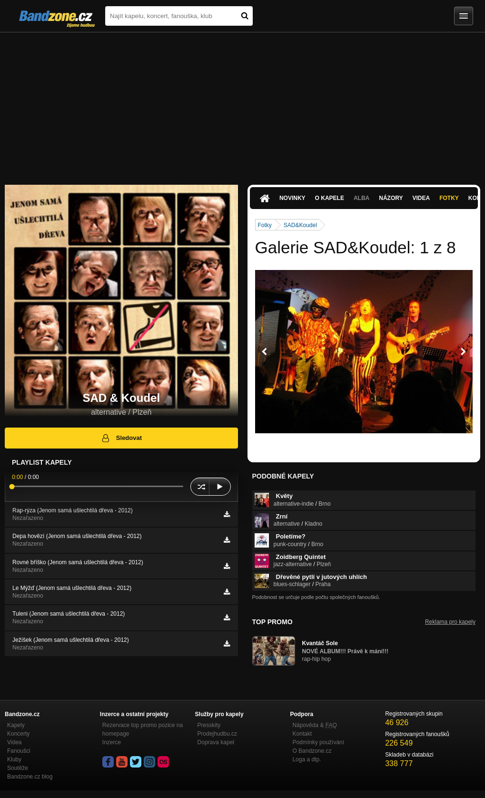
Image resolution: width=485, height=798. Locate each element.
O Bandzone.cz (311, 751)
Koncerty (18, 733)
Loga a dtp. (306, 759)
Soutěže (17, 768)
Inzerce (111, 742)
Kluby (14, 759)
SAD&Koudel (300, 225)
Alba (361, 198)
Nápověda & (314, 725)
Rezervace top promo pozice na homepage (142, 729)
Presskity (209, 725)
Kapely (16, 725)
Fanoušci (18, 751)
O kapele (329, 198)
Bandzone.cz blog (29, 776)
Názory (391, 198)
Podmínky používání (318, 742)
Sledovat (121, 438)
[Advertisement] (242, 103)
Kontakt (302, 733)
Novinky (292, 198)
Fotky (449, 198)
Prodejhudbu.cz (217, 733)
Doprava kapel (216, 742)
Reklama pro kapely (450, 621)
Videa (421, 198)
